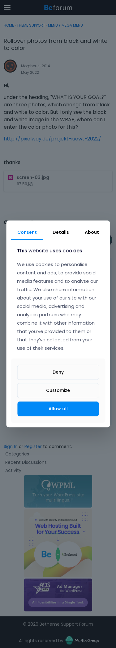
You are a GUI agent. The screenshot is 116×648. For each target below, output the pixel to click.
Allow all (58, 409)
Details (61, 232)
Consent (27, 232)
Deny (58, 372)
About (92, 232)
